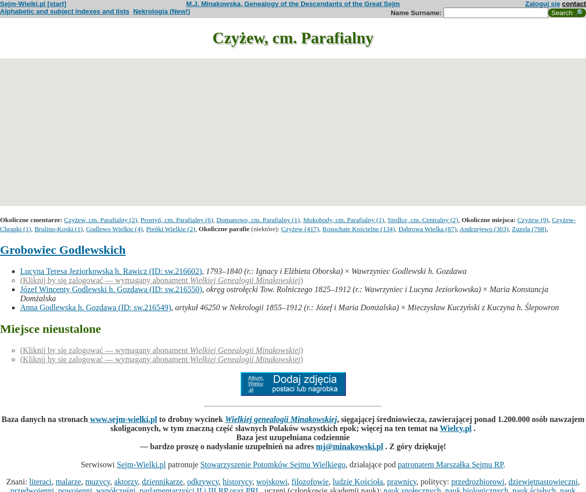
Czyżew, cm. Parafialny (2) (100, 220)
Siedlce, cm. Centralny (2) (423, 220)
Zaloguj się (542, 4)
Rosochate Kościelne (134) (358, 229)
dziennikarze (162, 481)
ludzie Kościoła (358, 481)
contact (574, 4)
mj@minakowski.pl (350, 446)
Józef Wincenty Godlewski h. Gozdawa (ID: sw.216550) (111, 289)
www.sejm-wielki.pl (123, 419)
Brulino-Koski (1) (58, 229)
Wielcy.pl (456, 428)
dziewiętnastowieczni (543, 481)
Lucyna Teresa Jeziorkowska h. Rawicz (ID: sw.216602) (111, 271)
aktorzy (126, 481)
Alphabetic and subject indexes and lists (64, 11)
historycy (237, 481)
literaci (40, 481)
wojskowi (271, 481)
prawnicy (402, 481)
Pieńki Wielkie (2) (170, 229)
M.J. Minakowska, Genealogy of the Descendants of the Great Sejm (293, 4)
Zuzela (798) (529, 229)
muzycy (97, 481)
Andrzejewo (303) (484, 229)
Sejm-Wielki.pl (141, 464)
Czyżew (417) (300, 229)
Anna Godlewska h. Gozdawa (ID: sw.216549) (95, 307)
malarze (69, 481)
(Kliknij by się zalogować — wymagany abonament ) (161, 280)
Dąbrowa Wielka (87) (427, 229)
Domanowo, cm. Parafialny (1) (258, 220)
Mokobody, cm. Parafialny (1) (343, 220)
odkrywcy (202, 481)
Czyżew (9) (533, 220)
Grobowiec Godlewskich (63, 249)
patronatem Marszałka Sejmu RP (450, 464)
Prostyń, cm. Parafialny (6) (176, 220)
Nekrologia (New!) (161, 11)
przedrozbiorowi (477, 481)
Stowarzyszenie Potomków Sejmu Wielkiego (272, 464)
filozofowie (310, 481)
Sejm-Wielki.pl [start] (33, 4)
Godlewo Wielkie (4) (114, 229)
